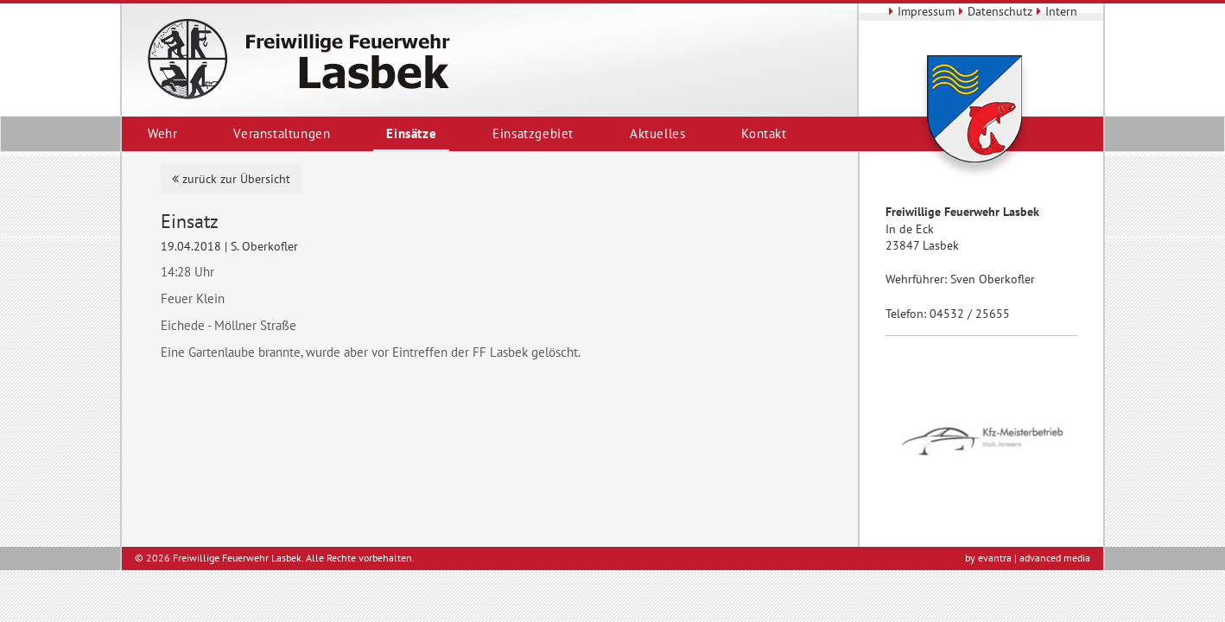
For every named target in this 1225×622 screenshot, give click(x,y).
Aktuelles (657, 133)
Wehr (162, 133)
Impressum (920, 11)
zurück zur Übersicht (231, 179)
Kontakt (763, 133)
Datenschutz (993, 11)
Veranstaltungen (281, 133)
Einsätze (411, 133)
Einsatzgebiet (533, 133)
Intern (1054, 11)
